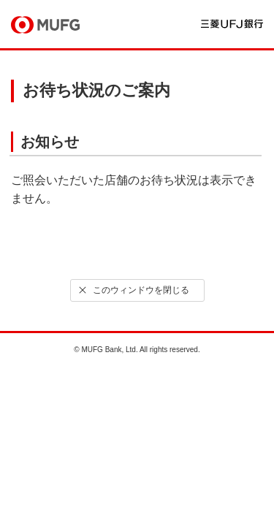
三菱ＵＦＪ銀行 (232, 23)
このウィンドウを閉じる (132, 290)
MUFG (45, 25)
